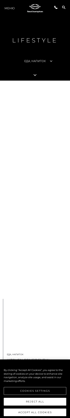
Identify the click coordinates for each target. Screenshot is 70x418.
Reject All (35, 402)
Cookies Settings (35, 392)
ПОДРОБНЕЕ (32, 279)
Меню (9, 8)
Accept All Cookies (35, 413)
